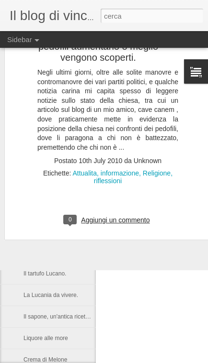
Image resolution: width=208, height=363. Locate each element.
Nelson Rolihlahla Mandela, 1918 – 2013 (75, 209)
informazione (120, 134)
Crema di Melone (45, 359)
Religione (157, 134)
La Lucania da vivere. (50, 295)
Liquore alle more (45, 338)
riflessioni (108, 142)
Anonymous (152, 220)
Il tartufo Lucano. (44, 273)
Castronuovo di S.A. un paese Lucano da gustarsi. (87, 230)
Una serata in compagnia (55, 252)
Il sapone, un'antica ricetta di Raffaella (71, 316)
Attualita (84, 134)
